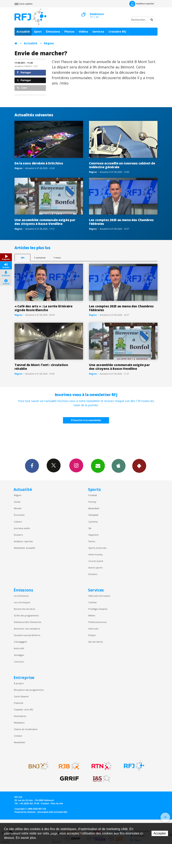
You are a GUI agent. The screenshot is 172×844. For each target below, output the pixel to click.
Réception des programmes (29, 690)
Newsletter (19, 742)
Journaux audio (22, 528)
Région (49, 43)
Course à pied (95, 561)
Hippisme (93, 534)
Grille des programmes (26, 615)
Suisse (17, 501)
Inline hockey (95, 554)
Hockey (92, 501)
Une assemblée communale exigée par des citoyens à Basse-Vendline (44, 222)
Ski (89, 528)
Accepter (160, 833)
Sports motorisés (97, 548)
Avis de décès (95, 641)
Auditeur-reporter (141, 4)
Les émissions (21, 595)
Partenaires (20, 716)
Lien (22, 87)
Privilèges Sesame (97, 609)
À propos (18, 683)
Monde (17, 508)
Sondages (19, 655)
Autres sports (95, 567)
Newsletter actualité (24, 548)
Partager (24, 72)
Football (92, 495)
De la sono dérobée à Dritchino (38, 163)
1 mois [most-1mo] (57, 257)
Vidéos (83, 31)
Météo (91, 615)
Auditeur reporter (23, 541)
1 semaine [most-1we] (39, 257)
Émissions (53, 31)
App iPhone (119, 465)
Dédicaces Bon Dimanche (27, 622)
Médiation (19, 722)
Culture (18, 521)
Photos (69, 31)
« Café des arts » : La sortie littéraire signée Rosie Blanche (43, 308)
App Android (139, 465)
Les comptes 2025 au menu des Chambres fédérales (121, 222)
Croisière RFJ (117, 31)
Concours (19, 661)
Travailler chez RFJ (23, 709)
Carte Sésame (21, 696)
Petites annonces (97, 622)
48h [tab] (22, 257)
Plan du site (57, 803)
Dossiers (18, 534)
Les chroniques (22, 602)
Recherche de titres (24, 609)
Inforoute (93, 628)
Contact (18, 735)
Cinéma (92, 602)
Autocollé (19, 648)
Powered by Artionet (24, 812)
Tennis (91, 541)
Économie (19, 515)
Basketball (93, 508)
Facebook (32, 465)
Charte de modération (26, 729)
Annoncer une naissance (27, 628)
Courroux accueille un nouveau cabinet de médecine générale (122, 165)
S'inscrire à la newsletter (86, 420)
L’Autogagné (20, 641)
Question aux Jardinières (27, 635)
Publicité (18, 703)
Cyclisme (93, 521)
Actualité (23, 31)
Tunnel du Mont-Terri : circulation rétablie (41, 367)
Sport (38, 31)
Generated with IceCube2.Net (52, 812)
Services (98, 31)
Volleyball (93, 515)
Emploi (92, 635)
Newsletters (98, 465)
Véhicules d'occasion (99, 595)
